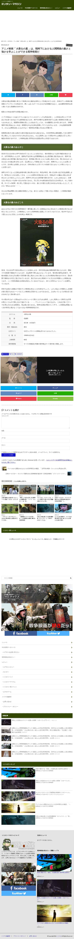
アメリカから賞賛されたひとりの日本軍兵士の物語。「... (53, 804)
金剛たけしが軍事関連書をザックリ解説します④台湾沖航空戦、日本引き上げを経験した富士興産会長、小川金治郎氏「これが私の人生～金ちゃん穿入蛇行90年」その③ (36, 738)
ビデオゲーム (7, 692)
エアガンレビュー (8, 667)
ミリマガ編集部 (67, 8)
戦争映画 (5, 354)
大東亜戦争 (19, 354)
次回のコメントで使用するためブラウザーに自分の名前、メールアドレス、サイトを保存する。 (32, 452)
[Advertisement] (37, 25)
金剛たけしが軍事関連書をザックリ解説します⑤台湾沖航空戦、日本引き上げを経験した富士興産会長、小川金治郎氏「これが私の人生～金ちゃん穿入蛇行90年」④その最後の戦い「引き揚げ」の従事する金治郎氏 (36, 730)
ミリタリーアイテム (9, 682)
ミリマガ (58, 936)
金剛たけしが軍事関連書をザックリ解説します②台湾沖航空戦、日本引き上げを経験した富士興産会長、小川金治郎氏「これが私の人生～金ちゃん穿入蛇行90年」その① (36, 754)
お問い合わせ (7, 701)
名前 (2, 430)
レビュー (57, 8)
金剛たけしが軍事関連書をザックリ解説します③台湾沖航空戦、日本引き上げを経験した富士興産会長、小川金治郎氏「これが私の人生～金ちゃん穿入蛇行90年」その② (36, 746)
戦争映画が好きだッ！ (46, 8)
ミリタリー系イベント (10, 687)
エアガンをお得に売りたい (11, 652)
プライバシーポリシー (19, 936)
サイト (3, 445)
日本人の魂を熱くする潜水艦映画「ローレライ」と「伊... (53, 816)
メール (3, 438)
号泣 (12, 354)
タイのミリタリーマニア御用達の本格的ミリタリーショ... (53, 792)
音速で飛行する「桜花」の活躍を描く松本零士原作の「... (53, 769)
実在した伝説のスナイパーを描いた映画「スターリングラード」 (29, 722)
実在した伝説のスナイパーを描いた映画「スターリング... (53, 780)
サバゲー (6, 672)
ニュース (19, 8)
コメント (4, 416)
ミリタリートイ (8, 677)
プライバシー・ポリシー (10, 706)
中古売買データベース (31, 8)
